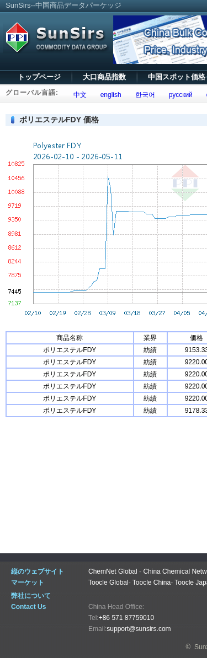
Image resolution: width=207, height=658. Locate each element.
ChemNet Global (112, 571)
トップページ (39, 77)
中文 (78, 95)
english (109, 95)
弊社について (31, 596)
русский (179, 95)
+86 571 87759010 (126, 618)
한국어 (143, 95)
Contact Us (28, 607)
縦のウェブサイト (37, 571)
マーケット (27, 582)
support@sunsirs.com (139, 629)
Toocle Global (108, 582)
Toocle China (151, 582)
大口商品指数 (104, 77)
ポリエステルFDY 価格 (59, 119)
